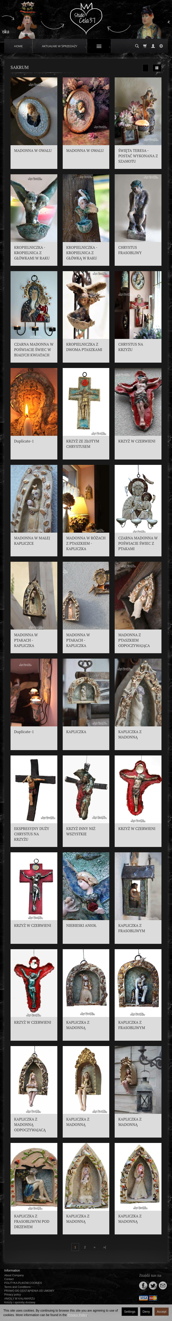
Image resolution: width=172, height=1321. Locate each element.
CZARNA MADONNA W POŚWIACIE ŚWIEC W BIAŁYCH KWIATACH (34, 349)
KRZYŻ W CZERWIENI (136, 441)
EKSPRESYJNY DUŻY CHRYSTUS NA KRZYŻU (31, 834)
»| (104, 1247)
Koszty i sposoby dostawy (19, 1302)
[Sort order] (145, 68)
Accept (161, 1311)
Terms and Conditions (17, 1287)
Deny (146, 1311)
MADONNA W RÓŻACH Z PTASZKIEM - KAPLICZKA (86, 543)
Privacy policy (12, 1294)
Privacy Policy (77, 1315)
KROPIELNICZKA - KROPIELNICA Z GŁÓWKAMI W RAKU (31, 253)
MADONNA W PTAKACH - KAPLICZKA (26, 640)
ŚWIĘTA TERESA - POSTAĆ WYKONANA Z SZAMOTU (138, 156)
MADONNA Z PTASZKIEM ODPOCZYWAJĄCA (134, 640)
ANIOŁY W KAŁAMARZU (19, 1298)
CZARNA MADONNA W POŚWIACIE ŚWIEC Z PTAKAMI (138, 543)
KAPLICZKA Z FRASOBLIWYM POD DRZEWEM (31, 1221)
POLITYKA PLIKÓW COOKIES (23, 1283)
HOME (18, 46)
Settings (129, 1311)
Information (12, 1270)
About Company (14, 1275)
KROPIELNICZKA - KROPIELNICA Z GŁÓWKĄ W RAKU (81, 253)
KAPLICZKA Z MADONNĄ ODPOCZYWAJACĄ (30, 1124)
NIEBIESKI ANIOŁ (81, 925)
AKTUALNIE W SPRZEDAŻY (59, 46)
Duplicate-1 (24, 441)
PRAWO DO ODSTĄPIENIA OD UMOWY (29, 1290)
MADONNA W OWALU (33, 150)
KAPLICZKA (76, 731)
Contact (9, 1279)
